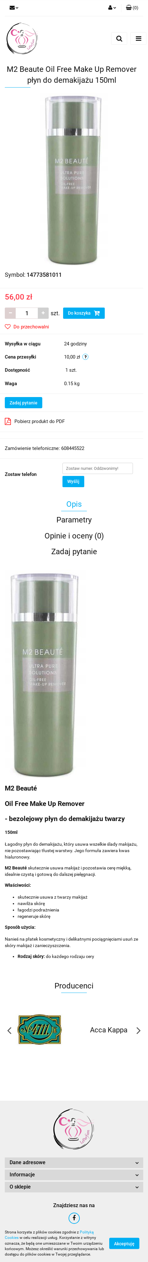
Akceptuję (124, 1243)
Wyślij (73, 481)
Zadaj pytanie (23, 402)
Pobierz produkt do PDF (35, 421)
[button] (132, 8)
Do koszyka (84, 313)
